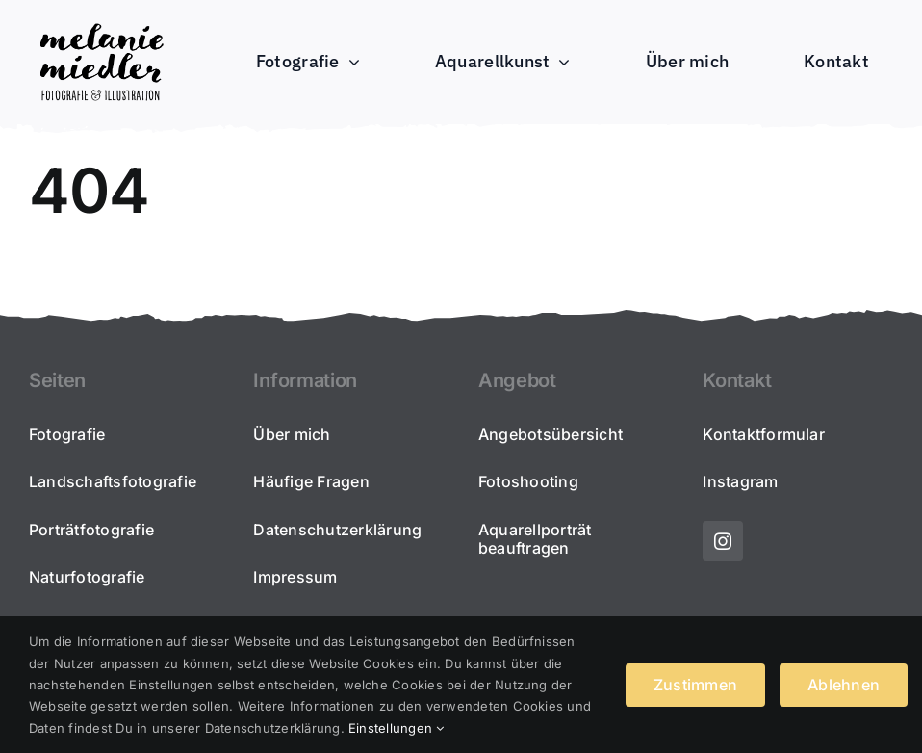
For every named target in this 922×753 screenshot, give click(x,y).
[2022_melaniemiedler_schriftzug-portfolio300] (101, 23)
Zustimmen (695, 684)
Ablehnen (843, 684)
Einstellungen (396, 728)
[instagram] (723, 541)
